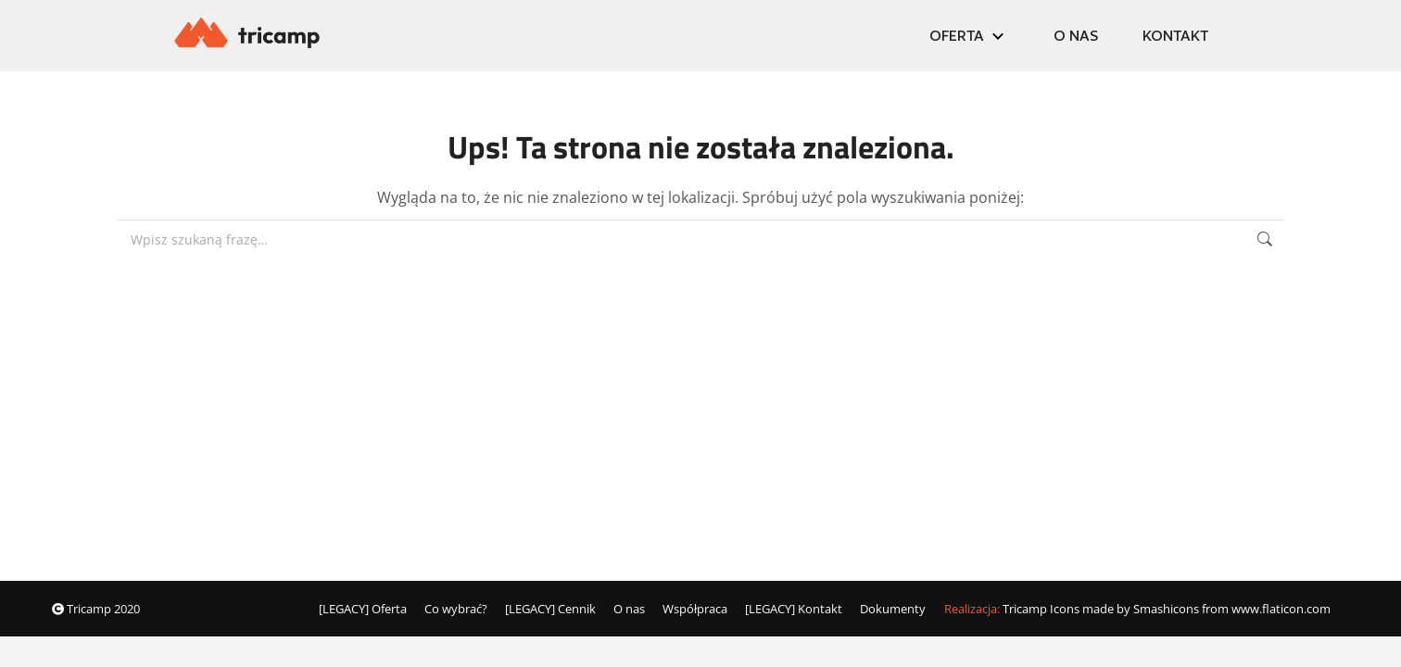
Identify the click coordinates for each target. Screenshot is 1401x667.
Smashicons (1166, 608)
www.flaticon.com (1281, 608)
